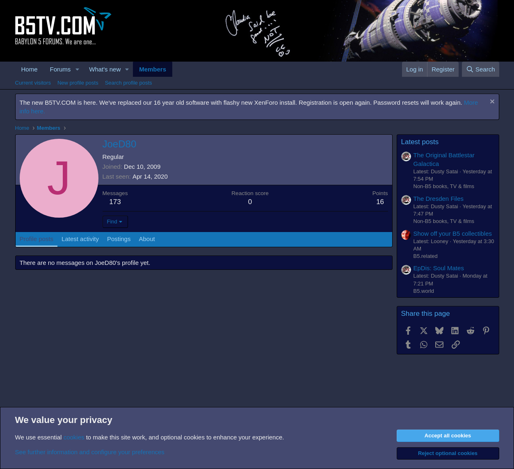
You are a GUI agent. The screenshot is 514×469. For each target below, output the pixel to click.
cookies (74, 437)
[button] (77, 69)
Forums (60, 69)
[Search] (480, 69)
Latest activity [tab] (80, 238)
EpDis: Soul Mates (438, 267)
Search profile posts (128, 83)
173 (115, 202)
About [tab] (147, 238)
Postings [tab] (119, 238)
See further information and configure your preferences (89, 451)
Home (29, 69)
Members (152, 69)
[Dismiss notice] (491, 102)
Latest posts (420, 142)
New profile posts (77, 83)
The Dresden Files (438, 198)
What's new (105, 69)
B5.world (423, 291)
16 (380, 202)
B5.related (425, 256)
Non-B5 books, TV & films (444, 186)
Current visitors (33, 83)
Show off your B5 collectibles (452, 233)
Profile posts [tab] (37, 238)
